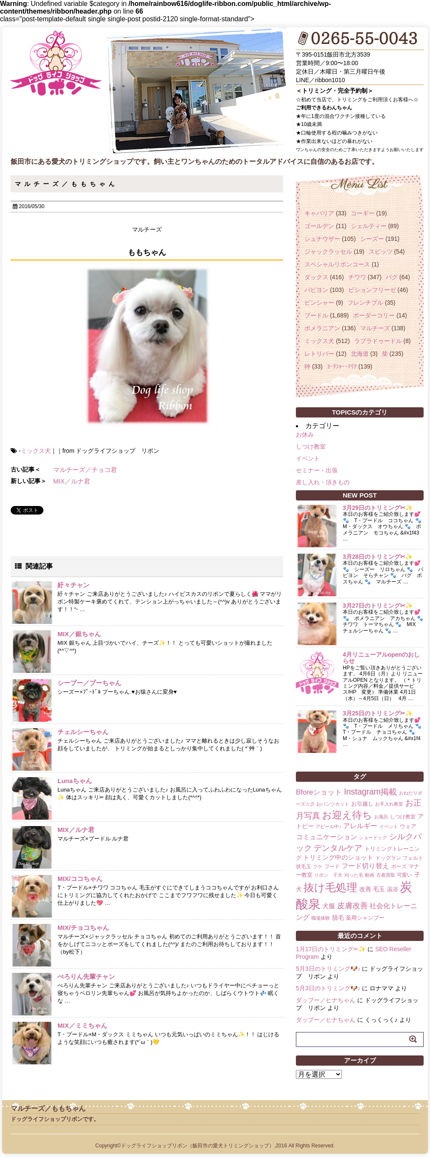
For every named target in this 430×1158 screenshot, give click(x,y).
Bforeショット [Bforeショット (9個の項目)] (319, 792)
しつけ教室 (311, 446)
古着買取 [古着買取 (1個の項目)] (385, 875)
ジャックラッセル (328, 251)
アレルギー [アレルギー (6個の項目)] (360, 825)
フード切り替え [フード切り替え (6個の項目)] (365, 865)
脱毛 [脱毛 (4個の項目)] (338, 917)
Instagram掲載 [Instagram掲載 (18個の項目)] (370, 791)
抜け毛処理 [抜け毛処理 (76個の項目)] (330, 887)
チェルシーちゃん (83, 731)
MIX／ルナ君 (71, 481)
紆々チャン (73, 585)
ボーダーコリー (374, 315)
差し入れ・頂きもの (323, 482)
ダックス (316, 277)
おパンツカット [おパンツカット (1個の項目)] (332, 803)
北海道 (360, 353)
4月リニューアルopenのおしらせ (381, 657)
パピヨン (316, 289)
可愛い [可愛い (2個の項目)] (404, 875)
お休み (305, 434)
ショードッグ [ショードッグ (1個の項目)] (373, 837)
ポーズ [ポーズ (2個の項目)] (399, 866)
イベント (308, 458)
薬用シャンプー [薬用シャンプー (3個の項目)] (365, 918)
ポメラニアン (322, 328)
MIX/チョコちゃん (83, 927)
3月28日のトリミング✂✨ (378, 556)
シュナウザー (322, 238)
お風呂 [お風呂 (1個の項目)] (381, 816)
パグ (392, 277)
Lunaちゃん (74, 780)
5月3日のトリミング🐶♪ (328, 968)
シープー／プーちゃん (89, 682)
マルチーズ (375, 328)
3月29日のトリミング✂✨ (378, 507)
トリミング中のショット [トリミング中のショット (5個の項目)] (338, 857)
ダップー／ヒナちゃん (325, 1000)
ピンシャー (319, 302)
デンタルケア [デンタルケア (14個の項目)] (338, 847)
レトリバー (319, 353)
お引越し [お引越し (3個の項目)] (362, 804)
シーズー (372, 238)
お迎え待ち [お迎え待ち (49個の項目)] (347, 815)
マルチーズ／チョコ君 (85, 469)
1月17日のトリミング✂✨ (331, 949)
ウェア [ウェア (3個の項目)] (408, 826)
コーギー (363, 213)
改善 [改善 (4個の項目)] (365, 889)
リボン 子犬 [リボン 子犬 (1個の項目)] (328, 875)
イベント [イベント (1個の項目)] (388, 826)
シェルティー (369, 226)
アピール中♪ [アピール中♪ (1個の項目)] (328, 826)
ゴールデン (319, 226)
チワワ (357, 277)
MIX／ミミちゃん (82, 1025)
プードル (316, 315)
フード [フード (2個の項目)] (332, 866)
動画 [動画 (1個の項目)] (369, 875)
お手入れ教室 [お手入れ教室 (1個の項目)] (389, 803)
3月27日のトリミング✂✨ (378, 605)
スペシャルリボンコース (337, 264)
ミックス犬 (36, 450)
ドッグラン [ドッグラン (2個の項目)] (388, 858)
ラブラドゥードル (378, 340)
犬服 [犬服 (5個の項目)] (328, 905)
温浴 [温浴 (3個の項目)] (392, 889)
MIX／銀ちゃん (79, 634)
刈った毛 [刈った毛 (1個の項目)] (353, 875)
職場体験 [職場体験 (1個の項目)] (320, 918)
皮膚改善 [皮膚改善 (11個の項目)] (352, 905)
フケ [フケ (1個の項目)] (317, 866)
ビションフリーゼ (372, 289)
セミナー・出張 (317, 470)
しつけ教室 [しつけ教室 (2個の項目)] (403, 817)
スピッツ (381, 251)
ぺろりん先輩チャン (86, 976)
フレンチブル (365, 302)
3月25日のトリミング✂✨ (378, 713)
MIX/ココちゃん (80, 878)
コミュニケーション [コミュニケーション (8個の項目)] (326, 837)
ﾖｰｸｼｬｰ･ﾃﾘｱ (342, 366)
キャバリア (319, 213)
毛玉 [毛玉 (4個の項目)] (379, 889)
